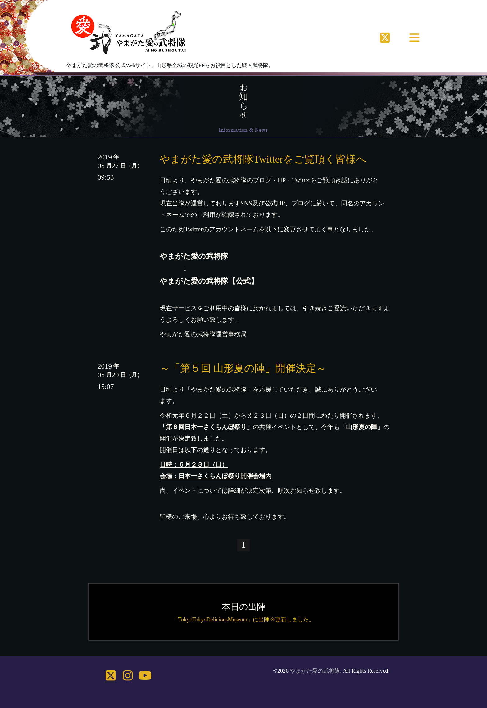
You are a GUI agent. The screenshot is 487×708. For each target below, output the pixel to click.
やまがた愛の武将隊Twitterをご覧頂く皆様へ (263, 159)
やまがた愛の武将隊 (315, 671)
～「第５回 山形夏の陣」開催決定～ (243, 368)
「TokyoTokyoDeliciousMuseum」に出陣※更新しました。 (243, 619)
